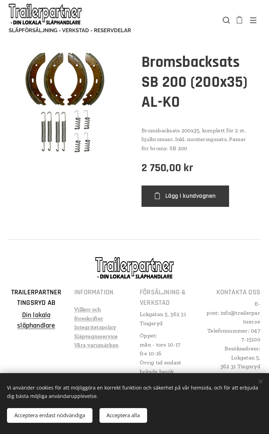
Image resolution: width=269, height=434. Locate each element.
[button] (226, 20)
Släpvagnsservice (96, 336)
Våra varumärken (96, 345)
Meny (253, 20)
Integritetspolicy (95, 327)
